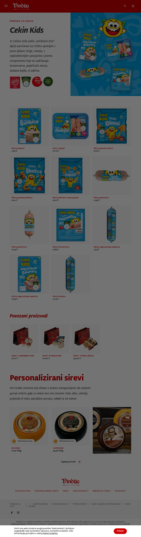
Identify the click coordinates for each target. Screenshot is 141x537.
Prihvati (120, 531)
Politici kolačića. (50, 534)
